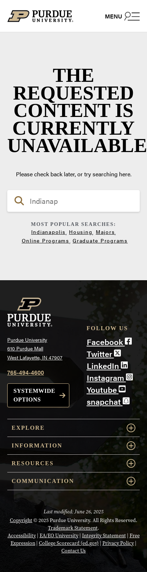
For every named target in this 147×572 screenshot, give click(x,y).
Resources (73, 463)
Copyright (21, 520)
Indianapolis (48, 231)
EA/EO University (59, 535)
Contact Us (73, 550)
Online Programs (45, 240)
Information (73, 445)
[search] (73, 201)
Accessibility (22, 535)
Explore (73, 428)
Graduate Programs (100, 240)
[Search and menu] (122, 16)
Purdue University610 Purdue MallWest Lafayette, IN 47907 (34, 348)
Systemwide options (34, 395)
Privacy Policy (118, 543)
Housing (80, 231)
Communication (73, 481)
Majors (105, 231)
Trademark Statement (73, 528)
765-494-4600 (25, 372)
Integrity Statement (104, 535)
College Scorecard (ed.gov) (69, 543)
